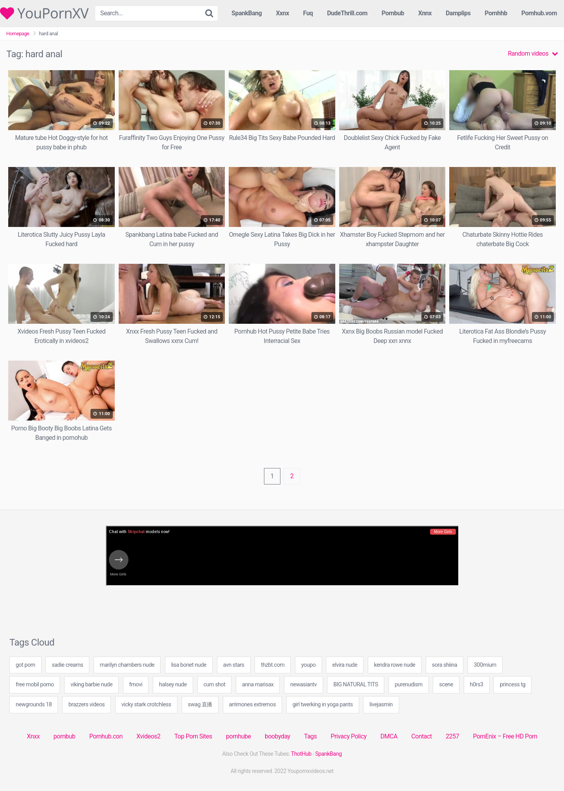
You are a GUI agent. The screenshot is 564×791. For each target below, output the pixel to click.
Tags (310, 736)
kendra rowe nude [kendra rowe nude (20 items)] (394, 665)
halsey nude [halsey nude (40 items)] (173, 684)
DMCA (388, 736)
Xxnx (282, 13)
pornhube (238, 736)
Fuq (308, 13)
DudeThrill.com (347, 13)
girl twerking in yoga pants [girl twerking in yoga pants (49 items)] (323, 704)
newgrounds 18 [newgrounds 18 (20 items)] (34, 704)
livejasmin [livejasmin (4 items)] (380, 704)
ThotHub (301, 754)
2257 (452, 736)
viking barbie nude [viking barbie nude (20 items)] (91, 684)
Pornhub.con (106, 736)
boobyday (277, 736)
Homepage (17, 33)
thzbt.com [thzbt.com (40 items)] (272, 665)
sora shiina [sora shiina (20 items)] (444, 665)
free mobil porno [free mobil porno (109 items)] (35, 684)
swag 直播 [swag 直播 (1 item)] (200, 704)
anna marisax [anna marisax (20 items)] (257, 684)
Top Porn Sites (193, 736)
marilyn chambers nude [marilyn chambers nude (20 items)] (127, 665)
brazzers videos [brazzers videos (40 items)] (87, 704)
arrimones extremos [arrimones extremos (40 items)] (252, 704)
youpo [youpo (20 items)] (308, 665)
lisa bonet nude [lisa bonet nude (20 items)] (188, 665)
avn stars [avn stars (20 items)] (233, 665)
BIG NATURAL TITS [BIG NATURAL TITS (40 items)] (355, 684)
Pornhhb (495, 13)
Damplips (458, 13)
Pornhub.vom (539, 13)
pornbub (65, 736)
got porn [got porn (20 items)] (25, 665)
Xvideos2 (148, 736)
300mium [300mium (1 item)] (485, 665)
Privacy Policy (349, 736)
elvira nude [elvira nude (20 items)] (344, 665)
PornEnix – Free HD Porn (505, 736)
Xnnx (425, 13)
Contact (421, 736)
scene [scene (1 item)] (446, 684)
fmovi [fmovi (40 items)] (136, 684)
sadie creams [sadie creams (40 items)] (67, 665)
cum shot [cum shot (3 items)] (215, 684)
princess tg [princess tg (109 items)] (512, 684)
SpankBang (246, 13)
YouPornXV (44, 13)
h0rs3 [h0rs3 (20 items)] (476, 684)
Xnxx (33, 736)
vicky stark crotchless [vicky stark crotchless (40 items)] (146, 704)
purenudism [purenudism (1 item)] (409, 684)
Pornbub (392, 13)
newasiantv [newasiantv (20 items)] (303, 684)
